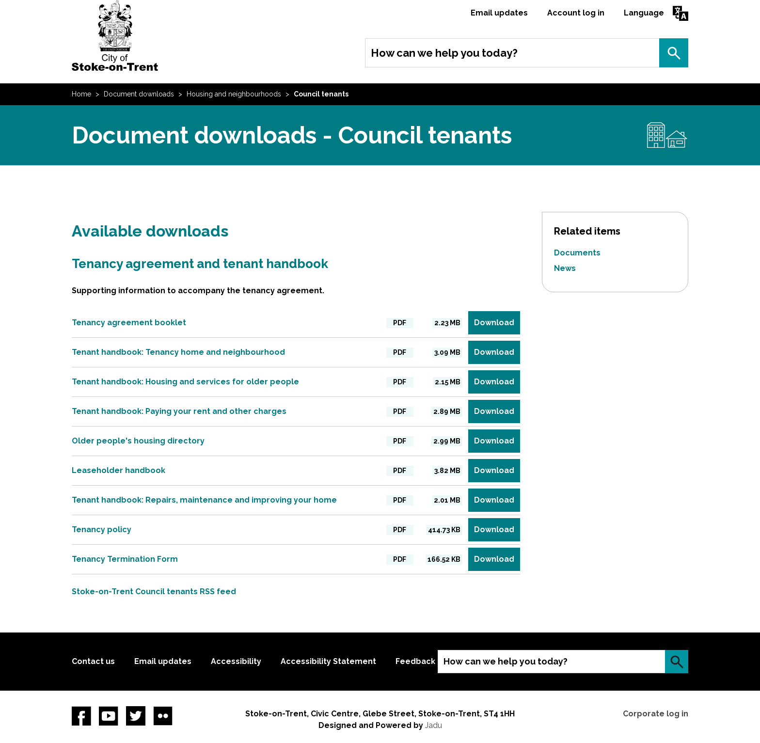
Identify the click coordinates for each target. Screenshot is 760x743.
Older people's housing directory (138, 440)
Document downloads (139, 94)
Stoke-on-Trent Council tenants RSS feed (154, 591)
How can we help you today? (444, 53)
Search (673, 52)
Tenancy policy (101, 529)
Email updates (499, 12)
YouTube (108, 716)
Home (81, 94)
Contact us (93, 661)
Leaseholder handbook (118, 470)
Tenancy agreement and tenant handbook (200, 263)
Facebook (81, 716)
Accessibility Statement (328, 661)
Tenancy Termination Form (125, 559)
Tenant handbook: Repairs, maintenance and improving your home (204, 500)
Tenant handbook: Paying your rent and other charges (179, 411)
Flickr (163, 716)
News (565, 268)
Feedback (415, 661)
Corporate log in (655, 713)
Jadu (433, 725)
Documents (577, 252)
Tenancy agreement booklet (129, 322)
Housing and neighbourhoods (234, 94)
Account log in (575, 12)
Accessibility (236, 661)
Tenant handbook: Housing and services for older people (185, 381)
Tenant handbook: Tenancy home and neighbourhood (178, 352)
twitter (135, 716)
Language (644, 12)
